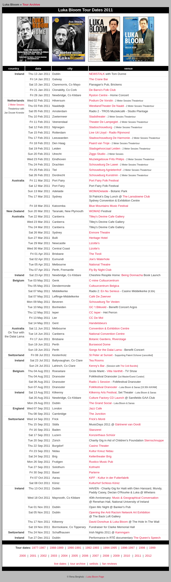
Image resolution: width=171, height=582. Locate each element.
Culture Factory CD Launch (106, 397)
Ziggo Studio (97, 153)
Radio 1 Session (99, 381)
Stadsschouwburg (100, 127)
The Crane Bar (98, 79)
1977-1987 (39, 547)
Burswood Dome (99, 344)
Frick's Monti (97, 419)
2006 (85, 555)
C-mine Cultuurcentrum (104, 280)
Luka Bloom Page (95, 577)
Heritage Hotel (98, 237)
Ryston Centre (98, 95)
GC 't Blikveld (97, 307)
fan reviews (109, 563)
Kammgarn (122, 532)
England (18, 408)
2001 (33, 555)
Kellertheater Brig (100, 456)
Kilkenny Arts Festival (103, 392)
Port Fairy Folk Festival (104, 180)
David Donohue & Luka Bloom (108, 521)
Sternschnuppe (154, 440)
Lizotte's (94, 243)
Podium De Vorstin (101, 100)
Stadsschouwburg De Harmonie (109, 138)
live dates (60, 563)
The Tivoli (95, 253)
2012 (148, 555)
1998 (142, 547)
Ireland (19, 74)
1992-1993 (92, 547)
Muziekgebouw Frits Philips (106, 159)
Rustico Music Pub (101, 461)
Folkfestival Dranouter (103, 387)
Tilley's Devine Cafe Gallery (106, 216)
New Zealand (15, 211)
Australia (18, 180)
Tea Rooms (96, 360)
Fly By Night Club (100, 269)
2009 (116, 555)
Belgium (18, 280)
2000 (22, 555)
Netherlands (16, 100)
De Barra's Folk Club (102, 90)
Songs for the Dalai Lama (105, 349)
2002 (43, 555)
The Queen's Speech (147, 537)
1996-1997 (128, 547)
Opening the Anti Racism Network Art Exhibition (119, 512)
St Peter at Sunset (101, 355)
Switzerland (16, 355)
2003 (54, 555)
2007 (95, 555)
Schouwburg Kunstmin (103, 175)
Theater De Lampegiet (103, 122)
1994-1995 (110, 547)
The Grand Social (100, 403)
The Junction (97, 413)
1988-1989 (56, 547)
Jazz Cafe (95, 408)
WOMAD (94, 211)
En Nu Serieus (110, 291)
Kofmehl (94, 467)
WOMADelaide (98, 191)
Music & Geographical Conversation (135, 497)
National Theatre (99, 264)
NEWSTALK (97, 74)
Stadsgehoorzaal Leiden (104, 148)
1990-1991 (74, 547)
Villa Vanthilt (114, 371)
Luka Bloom (11, 4)
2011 (138, 555)
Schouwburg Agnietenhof (105, 169)
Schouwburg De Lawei (103, 164)
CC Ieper (95, 312)
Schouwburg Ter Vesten (104, 301)
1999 (152, 547)
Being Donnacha (132, 275)
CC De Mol (96, 317)
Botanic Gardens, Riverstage (107, 339)
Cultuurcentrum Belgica (104, 285)
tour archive (78, 563)
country (13, 68)
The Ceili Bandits (128, 366)
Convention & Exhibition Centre (109, 328)
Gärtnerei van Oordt (127, 424)
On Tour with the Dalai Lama (14, 332)
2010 (127, 555)
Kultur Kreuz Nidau (101, 451)
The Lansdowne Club (136, 196)
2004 (64, 555)
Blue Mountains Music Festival (108, 205)
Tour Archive (31, 4)
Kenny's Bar (97, 365)
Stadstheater (97, 116)
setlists (94, 563)
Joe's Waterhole (99, 259)
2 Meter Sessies (16, 105)
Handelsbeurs (98, 323)
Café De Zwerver (100, 296)
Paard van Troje (99, 143)
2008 (106, 555)
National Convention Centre (107, 333)
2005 (74, 555)
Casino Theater (99, 445)
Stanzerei (95, 429)
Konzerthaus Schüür (102, 435)
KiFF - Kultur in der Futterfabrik (109, 477)
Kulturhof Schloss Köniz (104, 483)
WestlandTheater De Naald (106, 106)
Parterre (94, 472)
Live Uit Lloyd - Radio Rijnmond (109, 132)
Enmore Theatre (99, 232)
